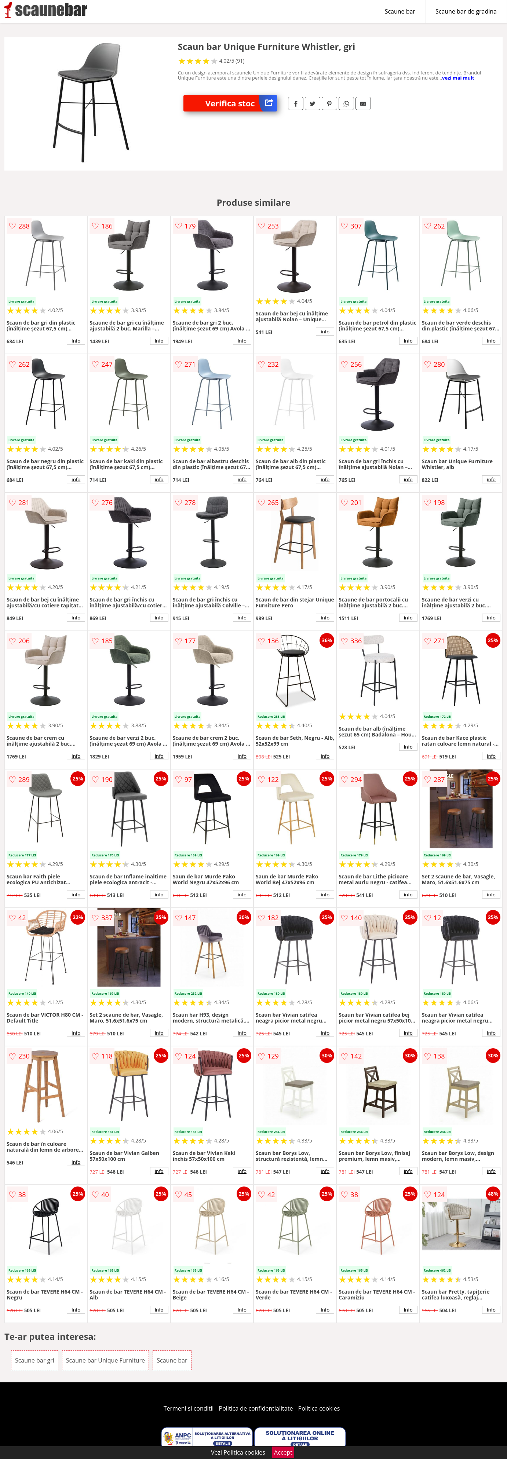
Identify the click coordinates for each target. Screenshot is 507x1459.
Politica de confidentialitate (256, 1408)
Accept (283, 1452)
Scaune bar (400, 11)
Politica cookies (319, 1408)
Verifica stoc (241, 103)
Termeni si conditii (189, 1408)
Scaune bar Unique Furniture (105, 1360)
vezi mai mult (458, 77)
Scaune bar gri (34, 1360)
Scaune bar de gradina (466, 11)
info (76, 340)
